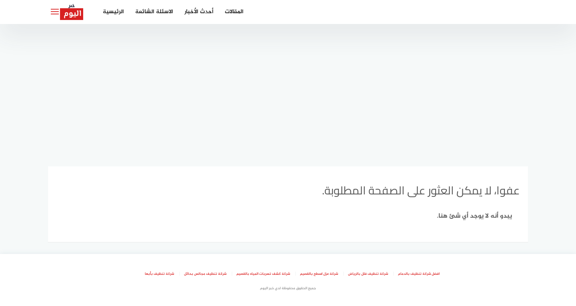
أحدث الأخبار (199, 11)
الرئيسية (113, 11)
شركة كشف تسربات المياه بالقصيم (263, 274)
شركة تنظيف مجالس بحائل (205, 274)
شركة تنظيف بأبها (159, 274)
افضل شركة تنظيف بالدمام (419, 274)
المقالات (234, 11)
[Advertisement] (288, 92)
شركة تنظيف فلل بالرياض (368, 274)
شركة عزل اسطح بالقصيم (319, 274)
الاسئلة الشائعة (154, 11)
